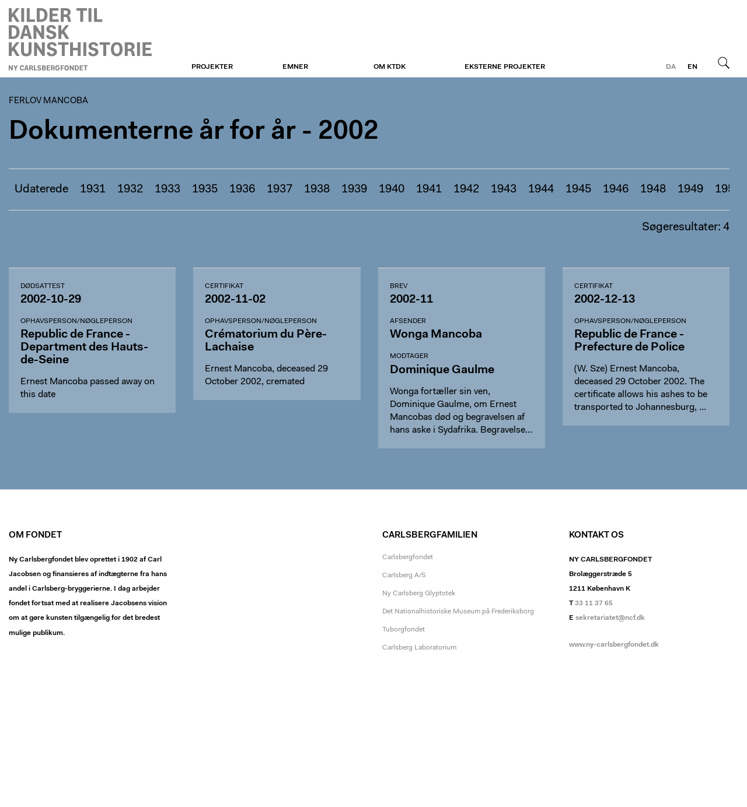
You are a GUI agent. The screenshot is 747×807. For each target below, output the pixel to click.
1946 (616, 189)
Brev (398, 286)
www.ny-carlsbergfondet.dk (614, 644)
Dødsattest (42, 286)
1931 (93, 189)
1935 (205, 189)
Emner (295, 67)
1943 (503, 189)
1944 (541, 189)
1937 (279, 189)
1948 (653, 189)
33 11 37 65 (594, 603)
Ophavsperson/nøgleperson (76, 321)
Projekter (212, 67)
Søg (723, 62)
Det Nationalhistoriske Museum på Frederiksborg (458, 611)
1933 (167, 189)
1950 (728, 189)
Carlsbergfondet (407, 557)
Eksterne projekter (505, 67)
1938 (317, 189)
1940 (391, 189)
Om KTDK (390, 67)
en (692, 67)
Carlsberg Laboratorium (419, 647)
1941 (429, 189)
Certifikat (224, 286)
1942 (466, 189)
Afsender (408, 321)
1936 (242, 189)
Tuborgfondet (403, 629)
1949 (690, 189)
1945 (578, 189)
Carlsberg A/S (404, 575)
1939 (354, 189)
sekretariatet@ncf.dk (610, 618)
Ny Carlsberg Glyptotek (418, 593)
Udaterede (41, 189)
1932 (130, 189)
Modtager (409, 356)
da (671, 67)
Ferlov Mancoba (80, 39)
